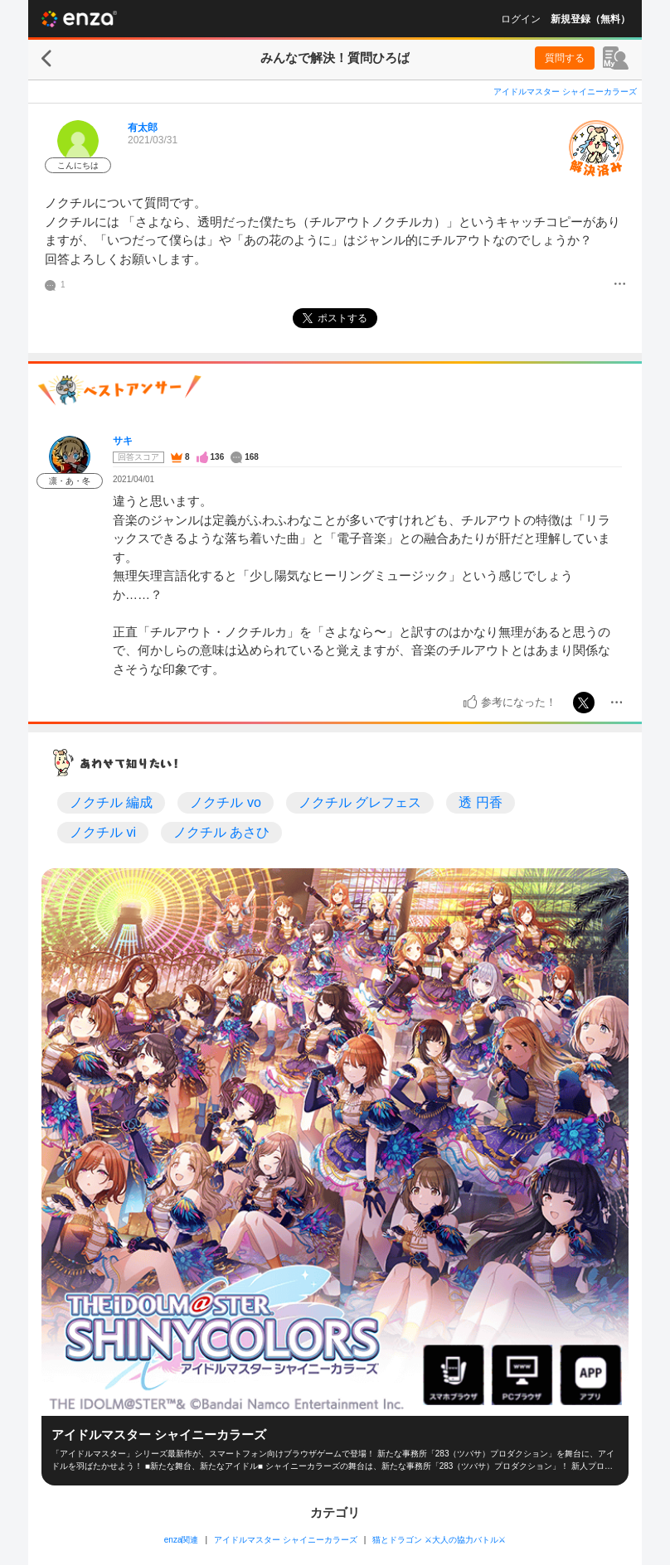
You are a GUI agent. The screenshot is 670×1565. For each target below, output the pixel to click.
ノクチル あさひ (221, 832)
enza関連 (181, 1539)
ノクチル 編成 (111, 802)
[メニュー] (619, 285)
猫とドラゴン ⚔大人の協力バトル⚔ (439, 1539)
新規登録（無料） (590, 19)
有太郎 (143, 127)
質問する (565, 58)
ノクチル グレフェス (360, 802)
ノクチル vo (225, 802)
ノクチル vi (103, 832)
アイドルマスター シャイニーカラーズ (565, 91)
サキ (123, 441)
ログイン (521, 19)
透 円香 (480, 802)
